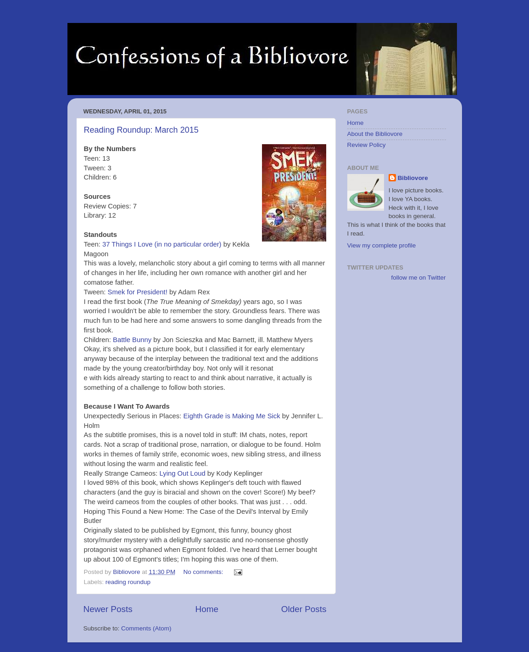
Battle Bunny (132, 339)
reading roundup (128, 582)
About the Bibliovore (375, 133)
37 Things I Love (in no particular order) (162, 244)
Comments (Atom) (146, 628)
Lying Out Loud (183, 473)
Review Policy (366, 144)
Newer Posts (108, 609)
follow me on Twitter (418, 277)
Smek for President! (137, 292)
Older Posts (304, 609)
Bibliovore (413, 177)
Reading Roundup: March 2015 (141, 130)
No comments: (204, 571)
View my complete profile (381, 245)
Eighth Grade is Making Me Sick (232, 416)
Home (206, 609)
